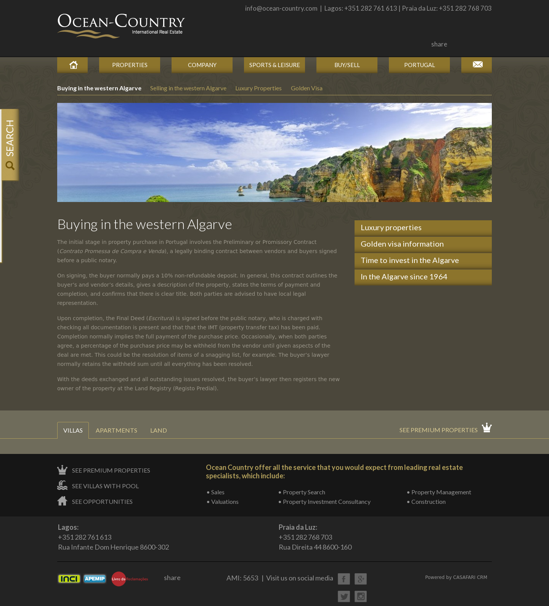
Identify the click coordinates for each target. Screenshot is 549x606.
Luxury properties (391, 227)
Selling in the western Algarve (189, 87)
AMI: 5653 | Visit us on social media (279, 578)
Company (202, 64)
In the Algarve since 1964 (404, 276)
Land (158, 430)
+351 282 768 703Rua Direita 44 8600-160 (315, 537)
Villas (73, 430)
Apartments (116, 430)
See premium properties (439, 429)
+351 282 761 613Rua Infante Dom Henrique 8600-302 (113, 537)
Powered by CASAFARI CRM (456, 577)
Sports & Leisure (274, 64)
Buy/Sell (347, 64)
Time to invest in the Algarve (410, 260)
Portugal (419, 64)
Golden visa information (402, 243)
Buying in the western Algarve (100, 87)
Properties (130, 64)
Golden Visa (307, 87)
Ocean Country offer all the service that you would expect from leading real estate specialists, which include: (334, 471)
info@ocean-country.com (281, 8)
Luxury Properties (258, 87)
